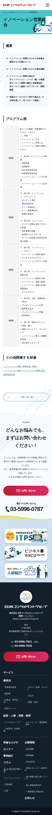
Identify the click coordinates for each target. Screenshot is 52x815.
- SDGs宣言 (30, 762)
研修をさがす (10, 742)
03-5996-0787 (26, 509)
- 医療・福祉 (32, 702)
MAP (26, 634)
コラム (7, 762)
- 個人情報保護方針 (33, 785)
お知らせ (30, 798)
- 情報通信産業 (9, 687)
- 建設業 (6, 693)
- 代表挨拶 (7, 784)
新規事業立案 (9, 374)
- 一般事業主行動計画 (34, 791)
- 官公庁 (30, 696)
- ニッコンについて (11, 778)
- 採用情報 (29, 755)
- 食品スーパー (9, 708)
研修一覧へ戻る (27, 397)
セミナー (8, 749)
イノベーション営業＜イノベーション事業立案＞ (24, 370)
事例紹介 (8, 756)
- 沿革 (5, 791)
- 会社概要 (29, 749)
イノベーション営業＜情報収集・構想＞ (20, 366)
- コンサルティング (11, 722)
